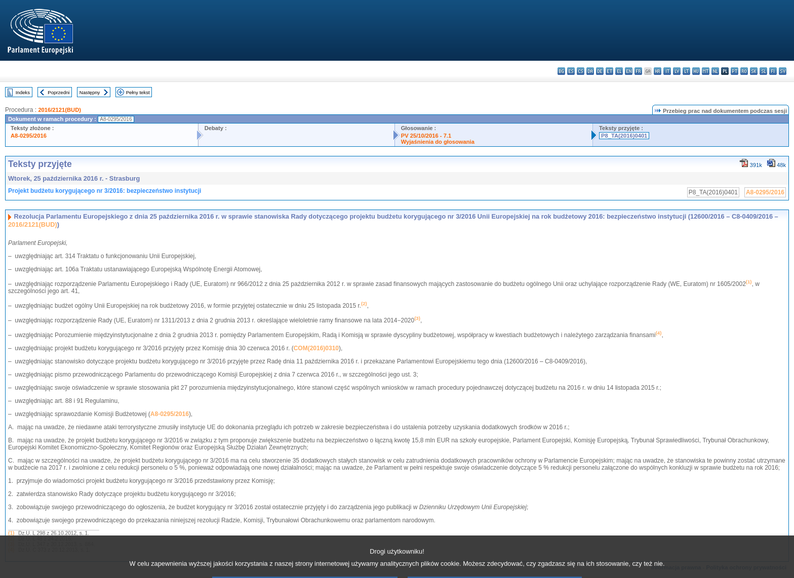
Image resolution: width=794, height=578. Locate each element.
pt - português (734, 71)
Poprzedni (58, 92)
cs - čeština (580, 71)
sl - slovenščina (763, 71)
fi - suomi (773, 71)
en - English (628, 71)
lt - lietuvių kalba (686, 71)
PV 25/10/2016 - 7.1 (426, 136)
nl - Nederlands (715, 71)
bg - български (561, 71)
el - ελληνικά (619, 71)
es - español (571, 71)
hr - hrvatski (657, 71)
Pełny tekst (138, 92)
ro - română (744, 71)
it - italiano (667, 71)
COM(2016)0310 (316, 348)
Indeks (23, 92)
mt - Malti (705, 71)
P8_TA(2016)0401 (624, 136)
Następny (90, 92)
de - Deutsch (600, 71)
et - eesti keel (609, 71)
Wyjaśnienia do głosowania (437, 142)
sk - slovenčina (754, 71)
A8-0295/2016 (29, 136)
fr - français (638, 71)
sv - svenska (782, 71)
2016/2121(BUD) (59, 110)
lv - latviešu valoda (677, 71)
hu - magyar (696, 71)
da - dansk (590, 71)
